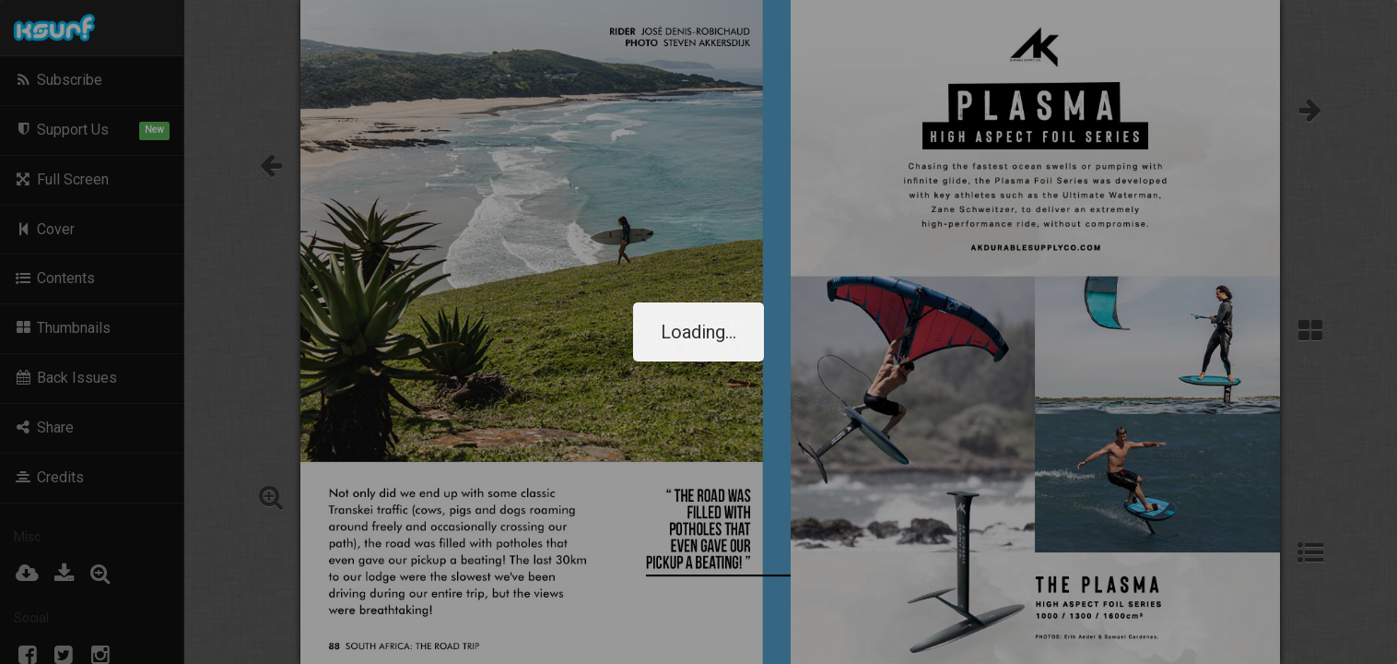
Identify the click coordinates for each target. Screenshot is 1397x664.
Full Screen (61, 179)
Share (44, 427)
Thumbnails (62, 328)
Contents (54, 278)
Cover (44, 229)
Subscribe (58, 80)
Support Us (92, 130)
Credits (49, 477)
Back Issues (65, 377)
